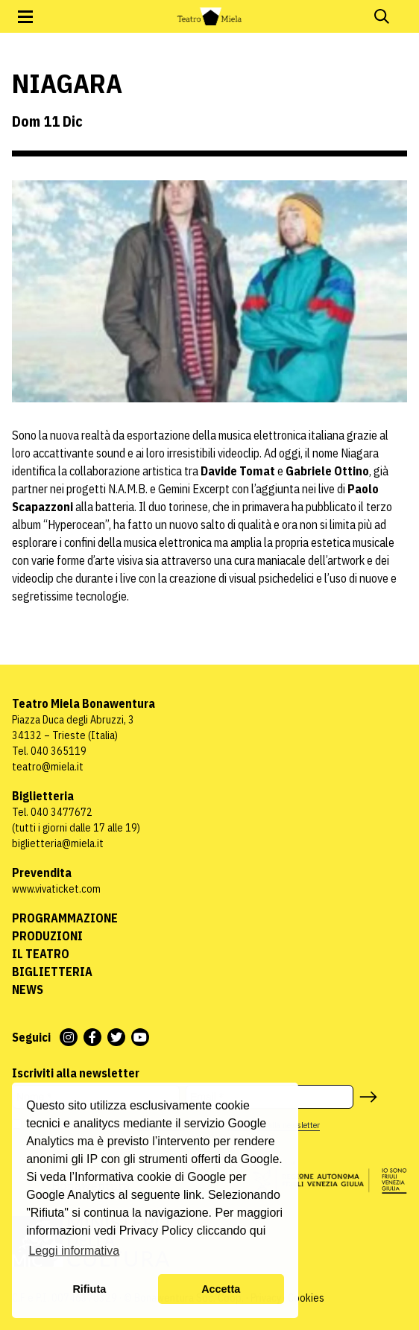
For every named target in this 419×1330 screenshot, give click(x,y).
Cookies (306, 1298)
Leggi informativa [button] (73, 1250)
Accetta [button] (220, 1289)
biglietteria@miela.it (58, 843)
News (27, 989)
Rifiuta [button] (89, 1289)
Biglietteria (52, 971)
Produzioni (47, 935)
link (192, 1194)
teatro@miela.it (48, 766)
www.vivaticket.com (56, 889)
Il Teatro (40, 953)
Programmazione (65, 918)
